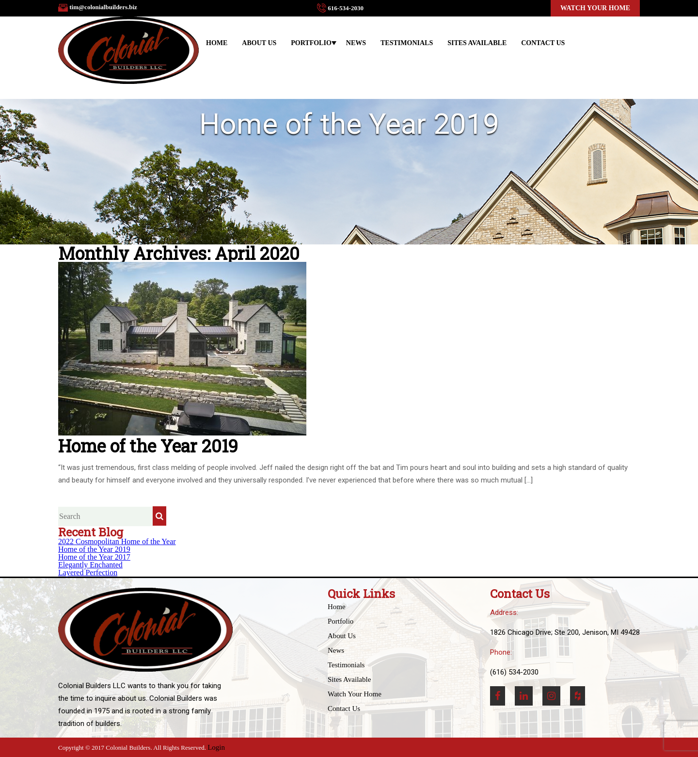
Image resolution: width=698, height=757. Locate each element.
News (356, 43)
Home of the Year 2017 (94, 557)
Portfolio (311, 43)
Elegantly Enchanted (90, 565)
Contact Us (543, 43)
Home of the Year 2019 (94, 549)
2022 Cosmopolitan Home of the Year (117, 541)
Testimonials (407, 43)
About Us (259, 43)
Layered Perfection (87, 572)
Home (216, 43)
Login (216, 747)
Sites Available (477, 43)
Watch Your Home (595, 8)
